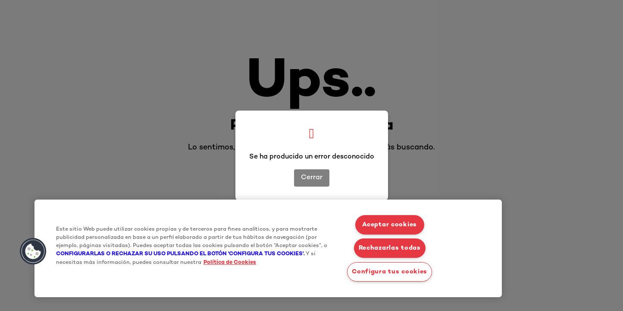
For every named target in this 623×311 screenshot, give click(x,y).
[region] (268, 248)
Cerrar (311, 177)
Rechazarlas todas (390, 248)
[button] (33, 251)
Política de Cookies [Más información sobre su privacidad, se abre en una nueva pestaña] (229, 263)
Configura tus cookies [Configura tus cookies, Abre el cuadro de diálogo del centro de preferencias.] (389, 272)
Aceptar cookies (389, 225)
